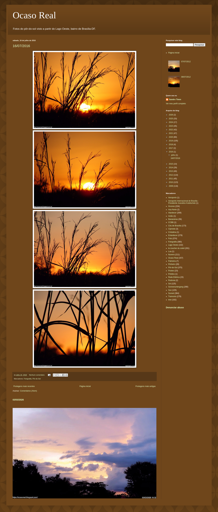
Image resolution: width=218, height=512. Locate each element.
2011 (171, 179)
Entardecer (173, 235)
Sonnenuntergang (175, 287)
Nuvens (171, 254)
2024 (171, 122)
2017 (171, 148)
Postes (171, 271)
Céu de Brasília (174, 226)
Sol (169, 284)
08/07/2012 (186, 77)
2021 (171, 133)
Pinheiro (171, 264)
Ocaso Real (34, 15)
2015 (171, 164)
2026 (171, 115)
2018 (171, 144)
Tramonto (172, 296)
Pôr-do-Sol (37, 379)
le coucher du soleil (176, 248)
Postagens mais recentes (24, 386)
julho (173, 155)
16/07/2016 (21, 46)
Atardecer (172, 213)
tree (170, 300)
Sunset (171, 293)
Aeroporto (172, 197)
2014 (171, 167)
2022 (171, 130)
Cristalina (172, 232)
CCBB (170, 222)
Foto (170, 238)
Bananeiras (173, 219)
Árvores (171, 206)
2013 (171, 171)
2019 (171, 141)
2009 (171, 186)
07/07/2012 (186, 61)
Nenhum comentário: (37, 375)
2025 (171, 118)
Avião (170, 216)
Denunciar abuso (175, 307)
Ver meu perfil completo (176, 103)
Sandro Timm (175, 99)
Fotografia (28, 379)
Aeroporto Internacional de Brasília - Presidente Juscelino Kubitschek (183, 202)
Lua (169, 251)
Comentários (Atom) (28, 391)
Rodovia (171, 280)
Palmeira (172, 261)
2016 (171, 152)
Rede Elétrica (174, 277)
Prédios (171, 274)
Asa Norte (172, 209)
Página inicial (85, 386)
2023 (171, 126)
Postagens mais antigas (146, 386)
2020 (171, 137)
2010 (171, 182)
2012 (171, 175)
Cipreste (171, 229)
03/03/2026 (18, 399)
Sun (170, 290)
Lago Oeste (173, 245)
